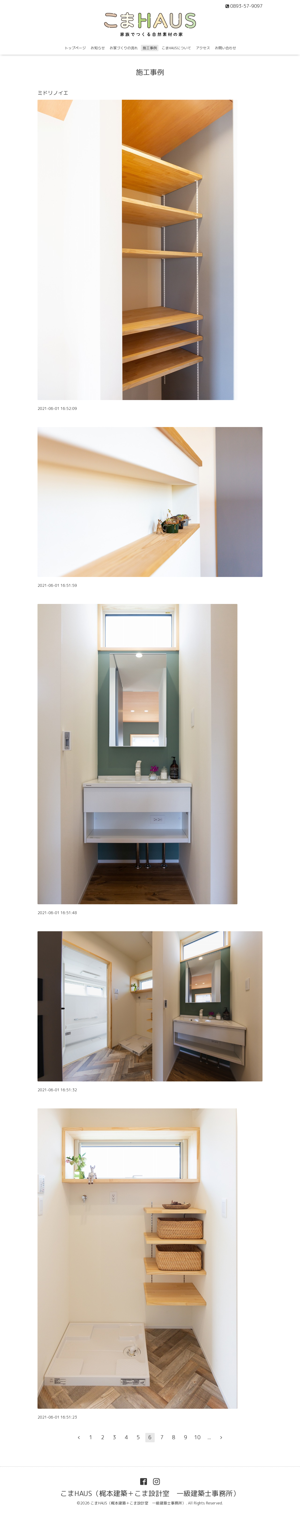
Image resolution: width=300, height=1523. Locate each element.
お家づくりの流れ (124, 48)
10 (197, 1437)
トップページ (75, 48)
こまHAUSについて (176, 48)
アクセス (203, 48)
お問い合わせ (225, 48)
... (209, 1437)
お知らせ (98, 48)
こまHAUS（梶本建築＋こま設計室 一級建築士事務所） (150, 1493)
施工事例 (150, 48)
